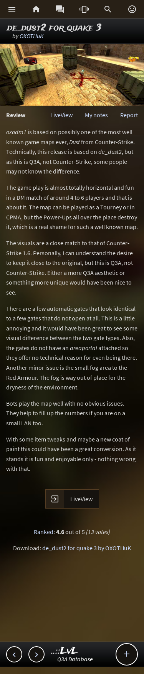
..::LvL (65, 651)
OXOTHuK (31, 36)
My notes (96, 115)
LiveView (61, 115)
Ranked (43, 532)
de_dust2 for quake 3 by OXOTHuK (86, 548)
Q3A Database (75, 659)
